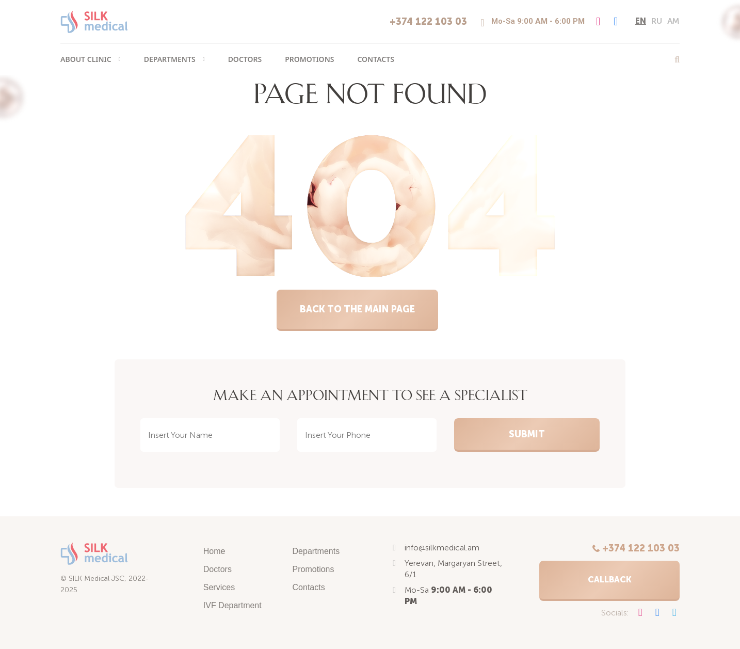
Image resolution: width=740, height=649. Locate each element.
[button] (609, 581)
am (673, 21)
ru (656, 21)
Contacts (375, 59)
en (640, 21)
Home (214, 551)
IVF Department (232, 605)
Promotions (309, 59)
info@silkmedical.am (442, 547)
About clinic (85, 59)
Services (219, 587)
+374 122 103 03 (428, 21)
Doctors (245, 59)
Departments (170, 59)
